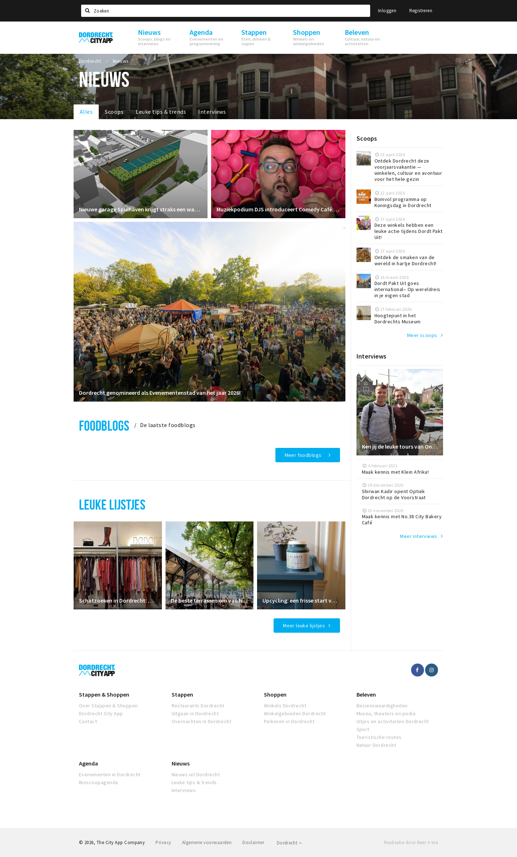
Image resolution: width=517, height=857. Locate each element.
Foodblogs (104, 425)
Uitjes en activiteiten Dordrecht (393, 721)
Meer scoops (422, 335)
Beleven (366, 694)
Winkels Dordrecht (285, 705)
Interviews (212, 111)
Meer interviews (418, 536)
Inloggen (387, 11)
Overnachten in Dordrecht (202, 721)
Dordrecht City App (101, 713)
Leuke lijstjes (112, 504)
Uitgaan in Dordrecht (195, 713)
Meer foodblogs (303, 455)
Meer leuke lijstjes (304, 625)
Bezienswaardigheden (382, 705)
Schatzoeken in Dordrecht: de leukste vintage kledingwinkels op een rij (118, 600)
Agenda (88, 763)
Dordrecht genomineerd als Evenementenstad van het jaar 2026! (160, 392)
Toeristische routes (379, 737)
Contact (88, 721)
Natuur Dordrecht (376, 745)
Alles (86, 111)
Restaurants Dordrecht (198, 705)
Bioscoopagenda (98, 782)
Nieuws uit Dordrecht (196, 774)
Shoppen (275, 694)
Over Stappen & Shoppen (108, 705)
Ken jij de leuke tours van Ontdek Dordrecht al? (400, 446)
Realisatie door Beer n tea (411, 842)
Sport (363, 729)
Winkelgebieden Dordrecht (295, 713)
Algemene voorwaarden (207, 842)
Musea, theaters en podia (386, 713)
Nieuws (181, 763)
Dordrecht (289, 843)
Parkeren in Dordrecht (289, 721)
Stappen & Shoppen (104, 694)
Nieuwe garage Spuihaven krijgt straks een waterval (140, 209)
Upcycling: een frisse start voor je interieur (301, 600)
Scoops (114, 111)
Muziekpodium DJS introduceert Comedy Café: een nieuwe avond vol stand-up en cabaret (278, 209)
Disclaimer (253, 842)
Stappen (182, 694)
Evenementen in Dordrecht (110, 774)
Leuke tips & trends (161, 111)
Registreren (420, 11)
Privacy (163, 842)
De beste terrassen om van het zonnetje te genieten (209, 600)
